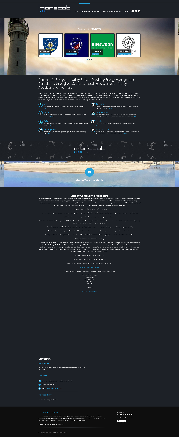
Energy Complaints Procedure (112, 11)
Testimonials (96, 11)
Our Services (85, 11)
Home (76, 11)
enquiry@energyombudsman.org (89, 267)
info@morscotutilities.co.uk (89, 291)
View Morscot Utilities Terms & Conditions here (51, 424)
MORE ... (46, 108)
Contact (126, 11)
